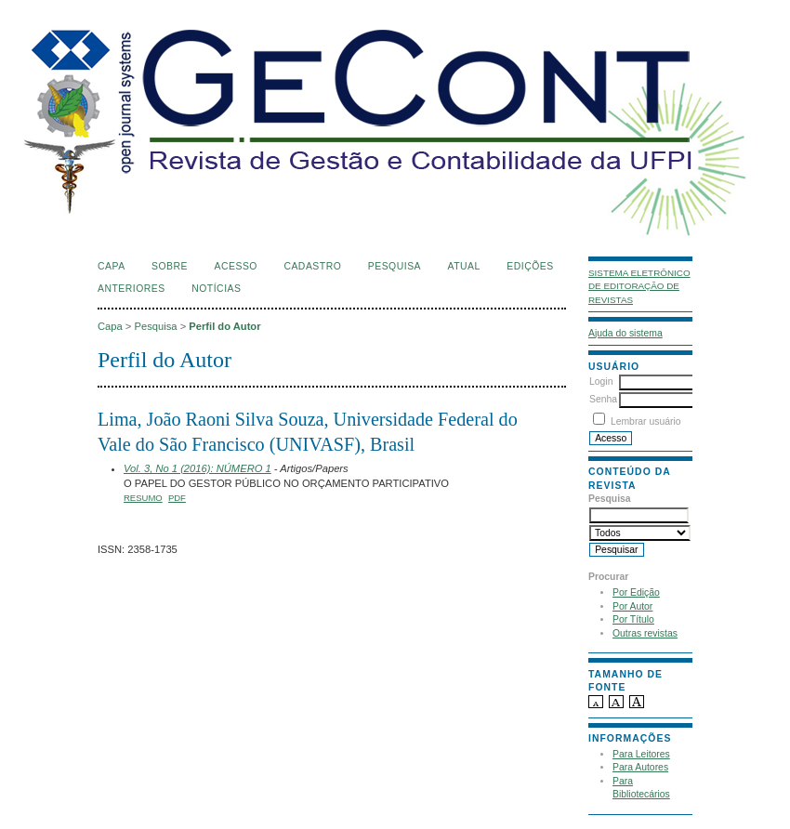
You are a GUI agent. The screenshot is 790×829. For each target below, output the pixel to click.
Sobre (169, 266)
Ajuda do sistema (625, 333)
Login (600, 381)
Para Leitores (641, 754)
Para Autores (640, 767)
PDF (177, 498)
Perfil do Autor (224, 326)
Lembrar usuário (646, 421)
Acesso (236, 266)
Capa (111, 266)
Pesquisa (394, 266)
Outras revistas (645, 633)
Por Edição (636, 592)
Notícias (216, 288)
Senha (603, 399)
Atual (464, 266)
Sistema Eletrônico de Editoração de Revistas (639, 286)
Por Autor (632, 606)
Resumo (143, 498)
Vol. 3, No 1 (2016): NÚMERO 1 (197, 468)
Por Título (633, 619)
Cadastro (312, 266)
